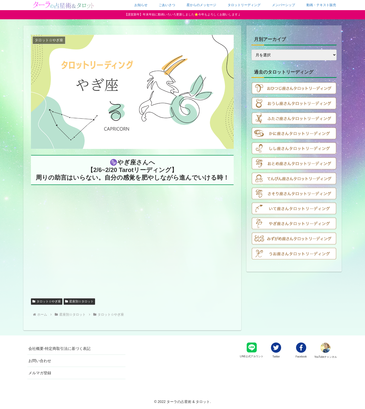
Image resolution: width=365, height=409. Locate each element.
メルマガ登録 (39, 373)
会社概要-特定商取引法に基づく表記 (59, 348)
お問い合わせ (39, 361)
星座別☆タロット (79, 301)
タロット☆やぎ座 (46, 301)
